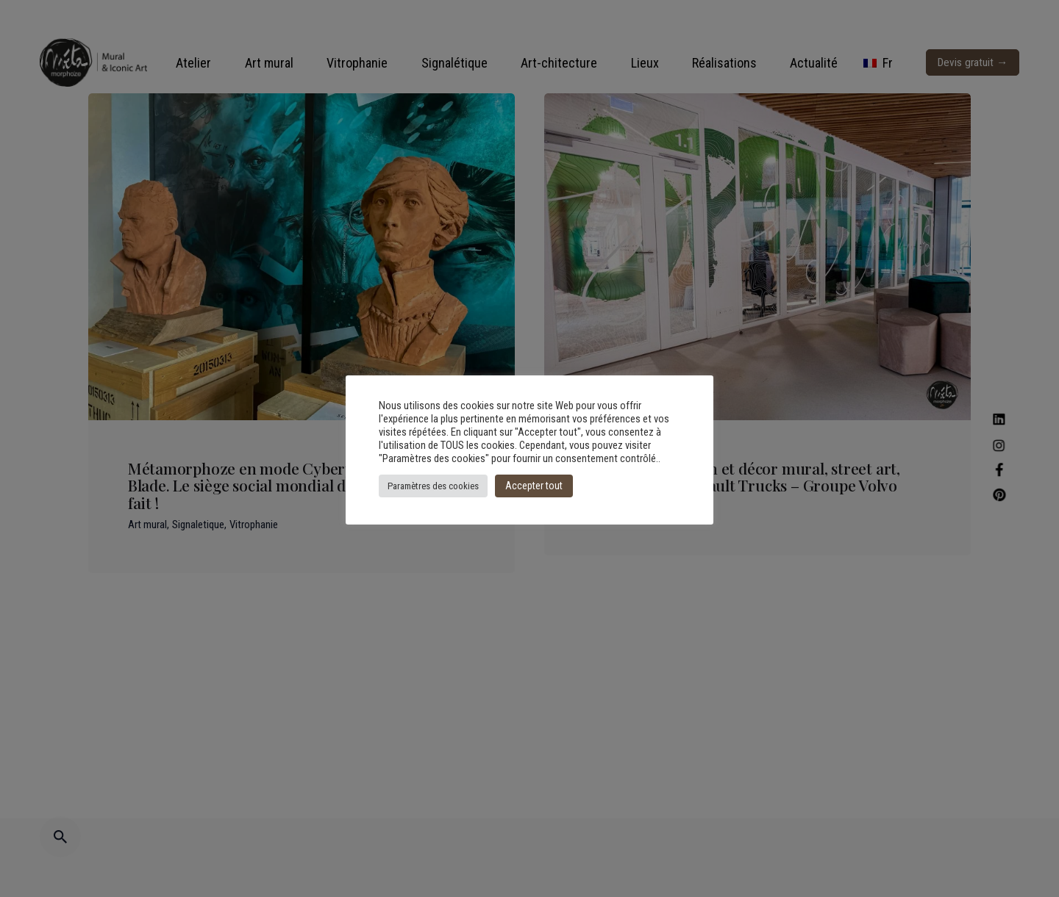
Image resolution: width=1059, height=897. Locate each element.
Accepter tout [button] (534, 485)
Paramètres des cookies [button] (433, 485)
